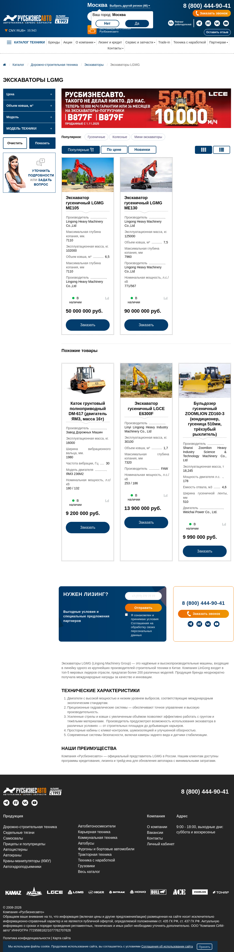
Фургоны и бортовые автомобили (106, 849)
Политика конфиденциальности (26, 938)
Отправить (143, 608)
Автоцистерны (15, 849)
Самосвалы (13, 838)
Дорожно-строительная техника (30, 827)
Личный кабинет (160, 844)
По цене (114, 150)
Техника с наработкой (189, 42)
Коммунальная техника (97, 838)
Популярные (81, 150)
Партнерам (217, 42)
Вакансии (155, 833)
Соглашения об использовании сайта (167, 946)
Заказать (87, 325)
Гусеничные (96, 137)
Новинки (142, 150)
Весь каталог (89, 872)
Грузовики (86, 866)
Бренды (54, 42)
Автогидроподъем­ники (22, 867)
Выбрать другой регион (130, 5)
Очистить (14, 143)
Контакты (114, 48)
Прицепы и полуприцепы (24, 844)
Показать (42, 143)
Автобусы (86, 843)
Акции (67, 42)
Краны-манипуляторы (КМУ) (27, 861)
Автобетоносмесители (97, 826)
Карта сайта (62, 938)
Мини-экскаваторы (148, 137)
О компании (84, 42)
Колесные (119, 137)
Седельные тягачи (18, 833)
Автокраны (12, 855)
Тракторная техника (95, 854)
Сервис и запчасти (139, 42)
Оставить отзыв (217, 32)
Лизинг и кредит (110, 42)
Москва (97, 5)
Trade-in (164, 42)
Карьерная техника (94, 832)
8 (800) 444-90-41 (207, 5)
